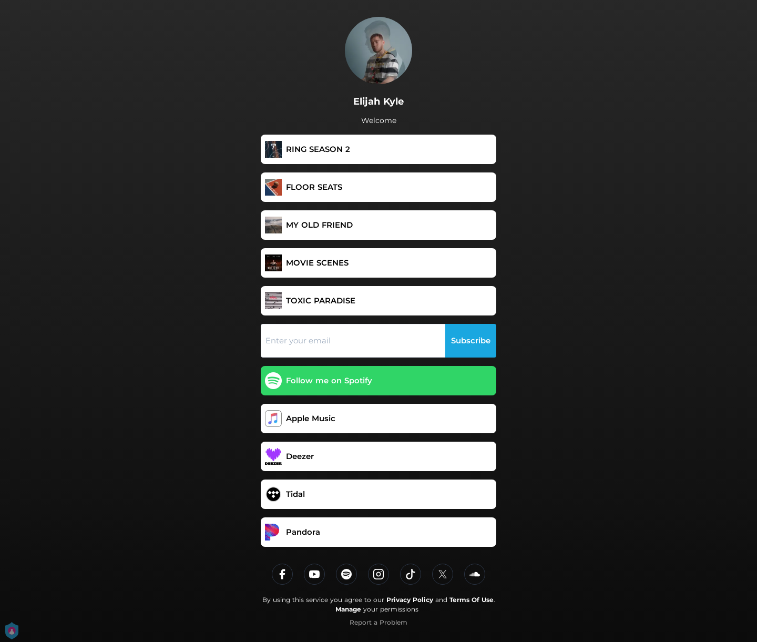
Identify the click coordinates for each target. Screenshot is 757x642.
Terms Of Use (471, 600)
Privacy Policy (409, 600)
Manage (348, 609)
